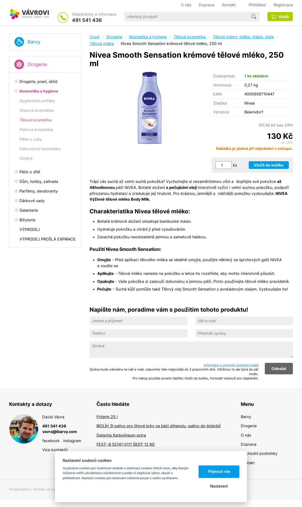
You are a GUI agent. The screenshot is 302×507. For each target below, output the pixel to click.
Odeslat (279, 368)
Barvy (34, 42)
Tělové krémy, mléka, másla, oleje (243, 36)
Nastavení (219, 486)
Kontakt (248, 462)
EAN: (217, 94)
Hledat (254, 16)
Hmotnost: (222, 85)
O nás (246, 435)
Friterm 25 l (107, 416)
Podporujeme (19, 489)
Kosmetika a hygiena (148, 36)
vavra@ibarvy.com (59, 431)
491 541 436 (87, 20)
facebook (51, 440)
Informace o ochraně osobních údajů (231, 365)
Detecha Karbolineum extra (121, 435)
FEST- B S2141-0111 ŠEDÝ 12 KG (126, 444)
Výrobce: (221, 112)
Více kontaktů (54, 449)
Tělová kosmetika (190, 36)
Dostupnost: (224, 76)
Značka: (220, 103)
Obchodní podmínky (259, 453)
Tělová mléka (102, 43)
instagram (72, 440)
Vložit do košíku (269, 165)
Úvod (94, 36)
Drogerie (37, 64)
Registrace (283, 4)
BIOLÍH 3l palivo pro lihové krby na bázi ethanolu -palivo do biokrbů (159, 425)
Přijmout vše (219, 471)
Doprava (248, 444)
